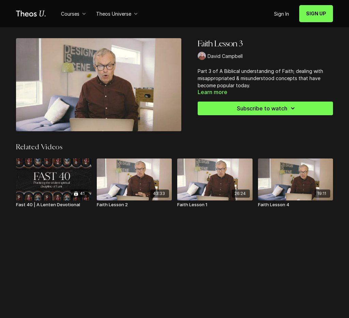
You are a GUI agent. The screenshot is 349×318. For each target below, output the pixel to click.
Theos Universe (117, 14)
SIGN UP (316, 13)
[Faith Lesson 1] (215, 204)
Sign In (281, 14)
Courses (73, 14)
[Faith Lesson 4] (295, 204)
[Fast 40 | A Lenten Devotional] (53, 204)
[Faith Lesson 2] (134, 204)
